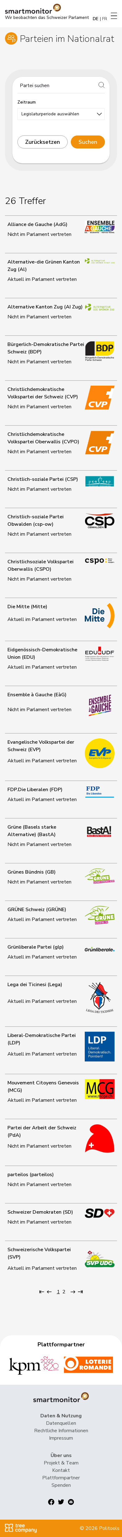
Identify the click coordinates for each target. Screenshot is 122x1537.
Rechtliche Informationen (61, 1430)
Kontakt (61, 1470)
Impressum (61, 1438)
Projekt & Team (61, 1462)
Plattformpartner (61, 1477)
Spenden (61, 1485)
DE (95, 19)
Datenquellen (61, 1423)
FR (104, 19)
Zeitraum (26, 102)
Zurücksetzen (42, 142)
